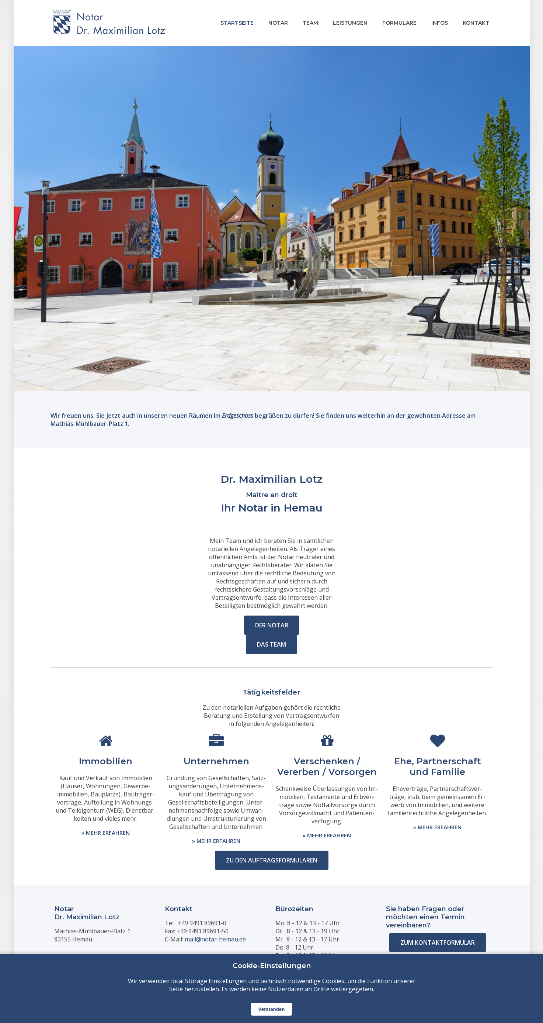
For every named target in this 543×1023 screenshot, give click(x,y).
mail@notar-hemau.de (215, 939)
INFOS (439, 23)
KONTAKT (476, 23)
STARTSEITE (237, 23)
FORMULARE (399, 23)
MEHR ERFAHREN (108, 832)
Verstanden (271, 1009)
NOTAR (278, 23)
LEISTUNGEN (350, 23)
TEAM (310, 23)
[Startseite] (109, 23)
